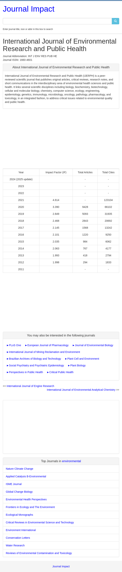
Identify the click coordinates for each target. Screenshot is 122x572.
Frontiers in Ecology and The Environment (30, 507)
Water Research (15, 545)
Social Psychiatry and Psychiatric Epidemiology (36, 365)
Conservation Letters (18, 537)
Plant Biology (78, 365)
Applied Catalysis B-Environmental (26, 476)
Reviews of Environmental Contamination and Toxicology (39, 553)
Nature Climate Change (19, 468)
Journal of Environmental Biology (94, 345)
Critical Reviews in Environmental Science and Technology (40, 522)
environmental (71, 461)
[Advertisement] (61, 138)
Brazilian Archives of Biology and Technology (35, 358)
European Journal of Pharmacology (47, 345)
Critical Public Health (61, 372)
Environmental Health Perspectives (26, 499)
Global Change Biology (19, 491)
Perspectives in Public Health (26, 372)
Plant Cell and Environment (83, 358)
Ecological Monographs (19, 514)
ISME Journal (14, 484)
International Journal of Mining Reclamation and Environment (44, 351)
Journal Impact (28, 8)
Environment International (21, 530)
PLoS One (15, 345)
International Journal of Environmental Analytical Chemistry (81, 389)
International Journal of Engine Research (30, 386)
